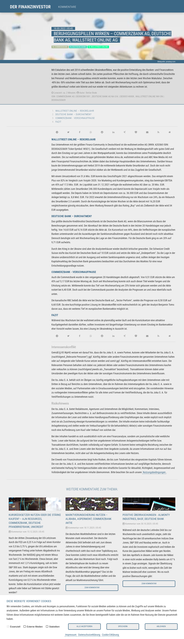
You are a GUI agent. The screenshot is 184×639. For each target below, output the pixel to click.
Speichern (123, 626)
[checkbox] (8, 626)
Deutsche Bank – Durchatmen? (73, 114)
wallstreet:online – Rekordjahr (74, 110)
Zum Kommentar (92, 587)
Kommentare (67, 6)
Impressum (71, 634)
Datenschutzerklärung (89, 634)
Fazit (58, 121)
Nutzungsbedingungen (154, 472)
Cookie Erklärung (110, 634)
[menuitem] (33, 6)
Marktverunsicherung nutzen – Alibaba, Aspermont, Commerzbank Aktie (88, 519)
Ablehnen (161, 626)
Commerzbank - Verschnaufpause (75, 118)
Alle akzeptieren (84, 626)
